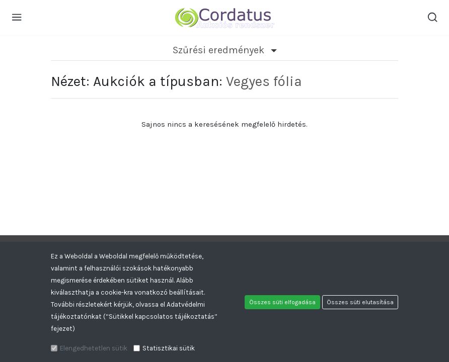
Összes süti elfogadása (282, 302)
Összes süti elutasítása (360, 302)
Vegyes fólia (264, 81)
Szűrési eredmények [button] (225, 50)
